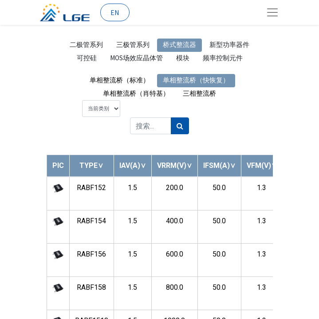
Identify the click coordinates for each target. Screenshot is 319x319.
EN (114, 12)
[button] (91, 165)
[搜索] (180, 125)
